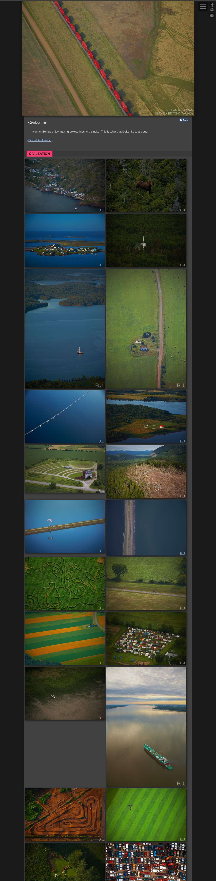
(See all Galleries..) (40, 140)
